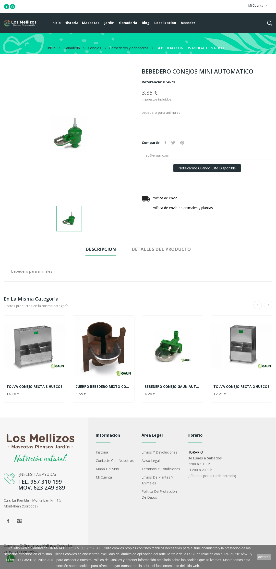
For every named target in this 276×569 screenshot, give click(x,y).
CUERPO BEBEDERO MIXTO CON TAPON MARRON (103, 386)
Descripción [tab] (100, 249)
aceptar (264, 557)
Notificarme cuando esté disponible (207, 168)
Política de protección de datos (159, 494)
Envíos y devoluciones (159, 452)
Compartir (165, 142)
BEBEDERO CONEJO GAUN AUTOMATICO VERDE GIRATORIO (172, 386)
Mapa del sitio (107, 469)
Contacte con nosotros (115, 460)
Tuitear (173, 142)
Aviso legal (151, 460)
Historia (102, 452)
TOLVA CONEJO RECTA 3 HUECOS (34, 386)
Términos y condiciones (161, 469)
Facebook (8, 521)
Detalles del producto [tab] (161, 249)
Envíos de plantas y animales (157, 480)
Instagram (19, 521)
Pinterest (182, 142)
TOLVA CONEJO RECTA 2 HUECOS (241, 386)
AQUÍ (51, 560)
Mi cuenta (104, 477)
